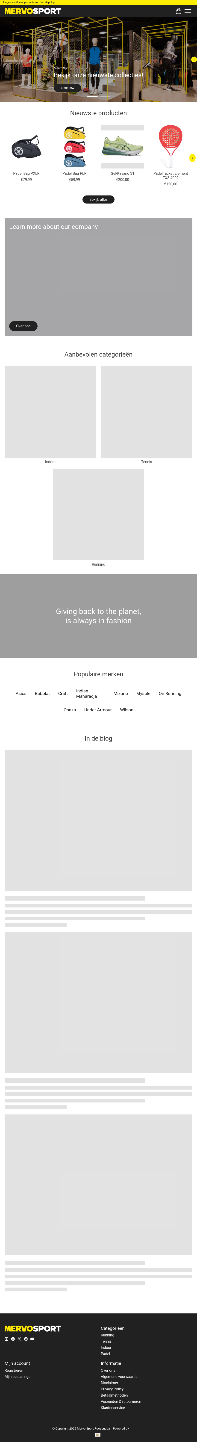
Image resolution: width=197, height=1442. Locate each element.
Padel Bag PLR (74, 173)
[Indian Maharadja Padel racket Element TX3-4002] (170, 146)
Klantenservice (113, 1408)
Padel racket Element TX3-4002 (170, 175)
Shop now (67, 87)
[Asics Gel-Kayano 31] (122, 146)
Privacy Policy (112, 1389)
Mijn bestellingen (18, 1376)
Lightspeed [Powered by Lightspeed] (137, 1428)
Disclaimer (109, 1383)
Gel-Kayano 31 (122, 173)
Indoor (50, 462)
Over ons (108, 1370)
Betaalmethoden (114, 1395)
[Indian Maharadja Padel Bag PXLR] (26, 146)
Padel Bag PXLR (26, 173)
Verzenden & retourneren (121, 1401)
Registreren (14, 1370)
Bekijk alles (98, 199)
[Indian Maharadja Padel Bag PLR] (74, 146)
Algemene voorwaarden (120, 1376)
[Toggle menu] (187, 11)
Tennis (146, 462)
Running (98, 564)
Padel (105, 1354)
